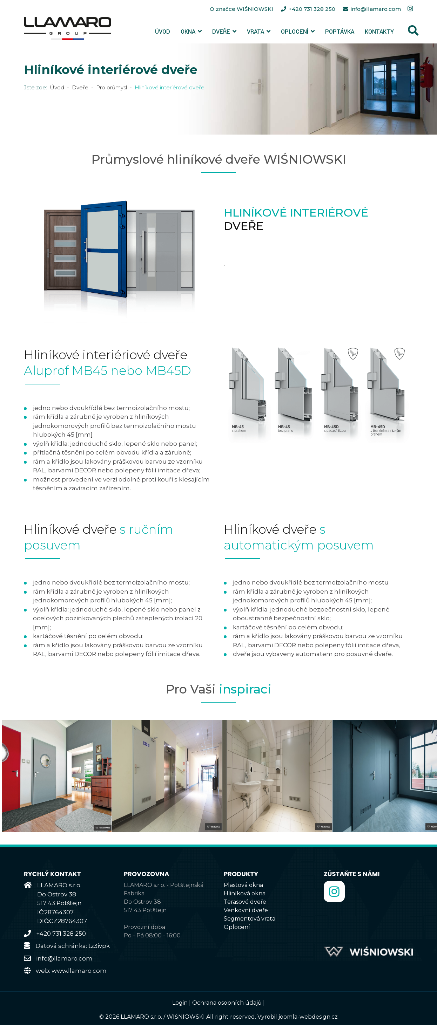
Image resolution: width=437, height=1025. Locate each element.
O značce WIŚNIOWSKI (242, 9)
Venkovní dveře (246, 910)
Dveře (221, 32)
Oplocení (294, 32)
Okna (188, 32)
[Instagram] (410, 9)
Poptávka (339, 32)
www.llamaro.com (79, 970)
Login (180, 1002)
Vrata (255, 32)
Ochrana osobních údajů (227, 1002)
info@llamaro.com (376, 9)
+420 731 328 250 (312, 9)
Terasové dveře (245, 901)
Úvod (162, 32)
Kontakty (379, 32)
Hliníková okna (244, 893)
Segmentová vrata (249, 918)
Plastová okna (243, 885)
